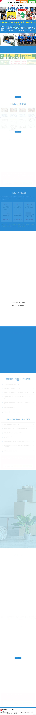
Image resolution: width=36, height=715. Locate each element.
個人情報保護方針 (31, 710)
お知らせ (17, 710)
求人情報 (23, 710)
